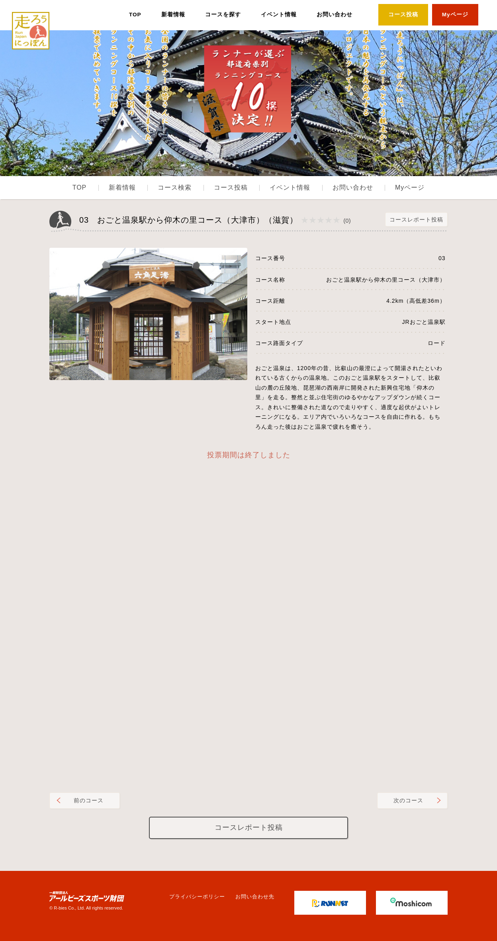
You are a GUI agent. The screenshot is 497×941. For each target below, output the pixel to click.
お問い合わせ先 (254, 897)
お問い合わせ (334, 15)
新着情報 (173, 15)
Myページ (455, 15)
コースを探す (223, 15)
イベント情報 (279, 15)
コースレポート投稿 (416, 219)
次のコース (408, 800)
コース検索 (175, 187)
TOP (135, 15)
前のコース (89, 800)
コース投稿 (403, 15)
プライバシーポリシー (197, 897)
